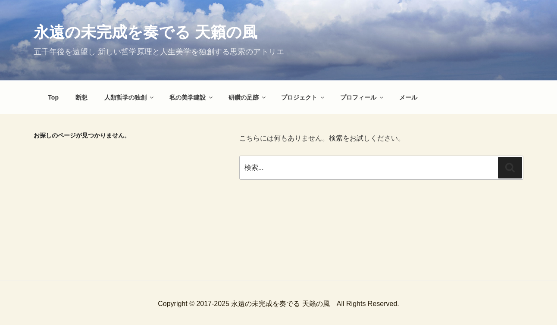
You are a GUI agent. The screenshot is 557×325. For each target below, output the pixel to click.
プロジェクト (303, 97)
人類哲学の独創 (129, 97)
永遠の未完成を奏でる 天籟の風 (145, 32)
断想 (81, 97)
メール (408, 97)
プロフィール (362, 97)
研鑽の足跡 (247, 97)
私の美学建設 (191, 97)
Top (53, 97)
